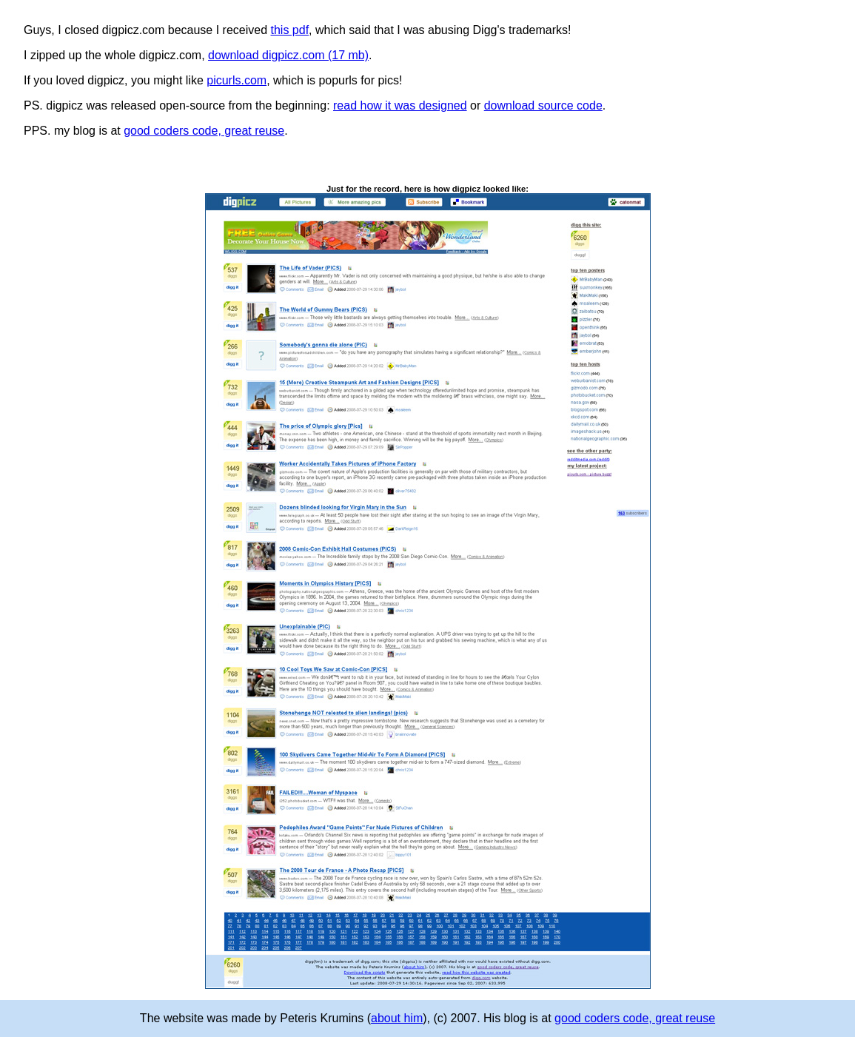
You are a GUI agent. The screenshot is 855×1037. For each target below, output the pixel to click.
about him (397, 1018)
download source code (543, 105)
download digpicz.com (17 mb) (288, 55)
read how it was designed (400, 105)
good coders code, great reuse (204, 130)
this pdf (290, 30)
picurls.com (236, 80)
